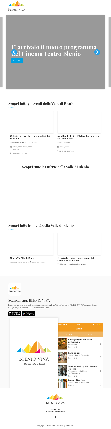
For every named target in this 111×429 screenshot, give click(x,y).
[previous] (14, 52)
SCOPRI (17, 60)
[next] (97, 52)
